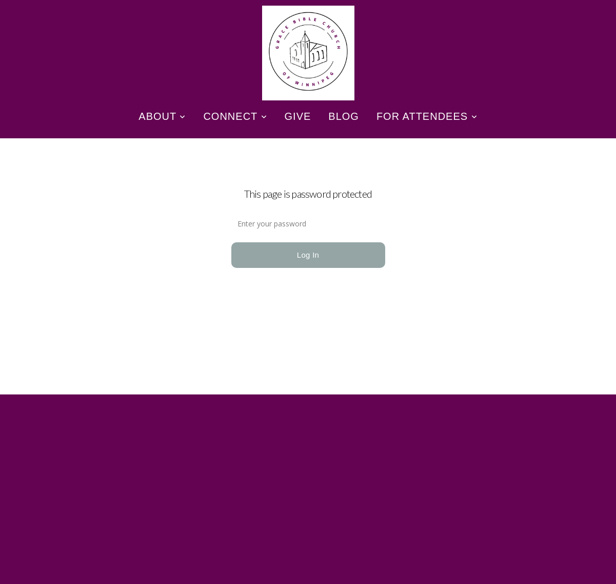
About (162, 116)
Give (298, 116)
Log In (308, 255)
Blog (343, 116)
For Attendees (427, 116)
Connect (235, 116)
